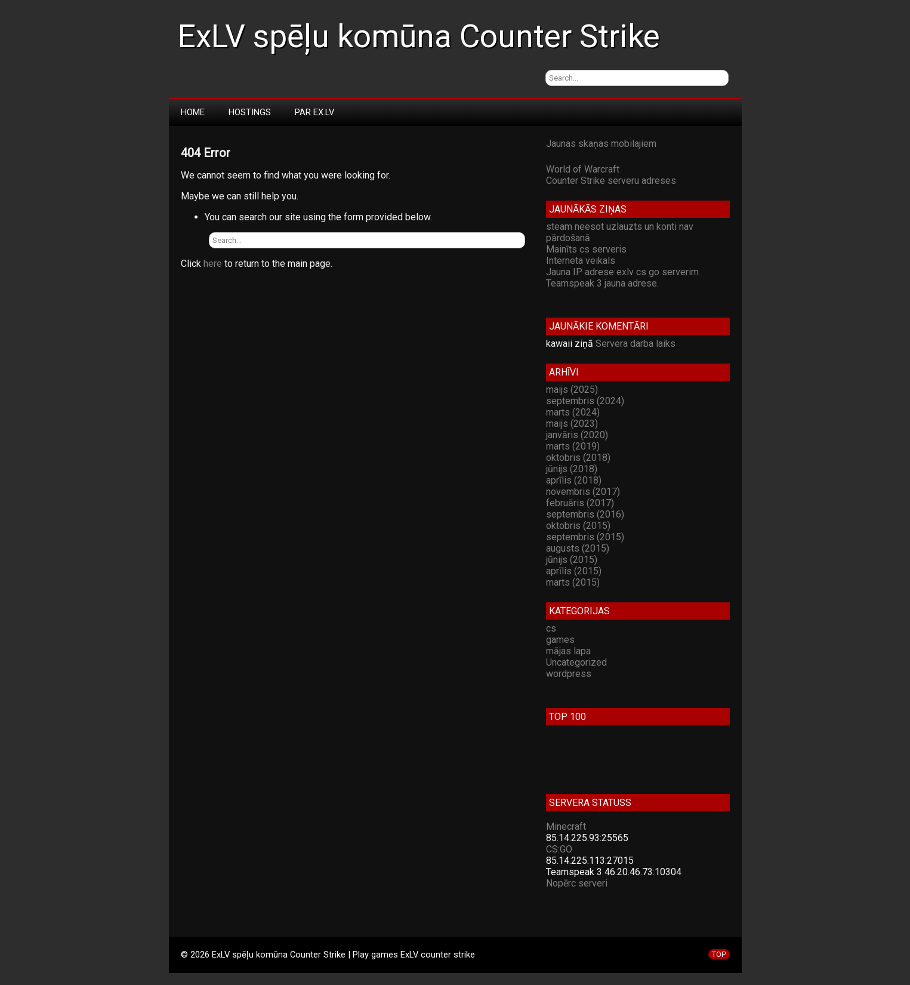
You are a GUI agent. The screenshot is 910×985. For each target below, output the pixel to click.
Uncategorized (576, 662)
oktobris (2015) (578, 525)
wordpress (568, 673)
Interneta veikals (580, 260)
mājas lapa (568, 651)
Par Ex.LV (314, 112)
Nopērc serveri (576, 883)
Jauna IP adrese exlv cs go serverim (622, 272)
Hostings (250, 112)
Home (193, 112)
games (560, 639)
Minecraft (566, 826)
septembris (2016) (585, 514)
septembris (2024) (585, 401)
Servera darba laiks (635, 343)
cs (551, 628)
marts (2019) (573, 446)
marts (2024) (573, 412)
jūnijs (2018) (571, 469)
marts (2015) (573, 582)
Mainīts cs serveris (586, 249)
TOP (719, 954)
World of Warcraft (582, 169)
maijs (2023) (572, 423)
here (212, 263)
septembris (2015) (585, 537)
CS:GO (559, 849)
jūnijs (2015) (571, 559)
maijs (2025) (572, 389)
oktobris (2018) (578, 457)
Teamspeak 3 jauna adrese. (602, 283)
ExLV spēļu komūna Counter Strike (419, 36)
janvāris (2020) (577, 435)
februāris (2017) (580, 503)
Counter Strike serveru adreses (611, 180)
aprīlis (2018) (573, 480)
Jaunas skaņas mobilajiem (601, 143)
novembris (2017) (583, 491)
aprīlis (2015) (573, 571)
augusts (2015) (577, 548)
